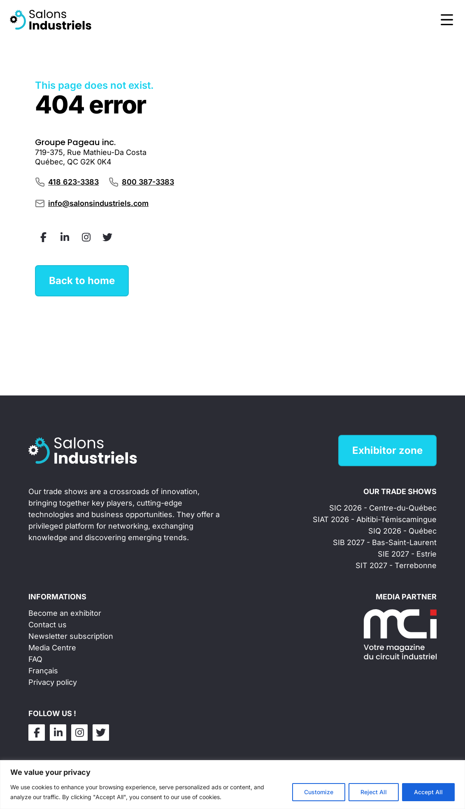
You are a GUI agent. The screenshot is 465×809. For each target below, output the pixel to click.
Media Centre (52, 647)
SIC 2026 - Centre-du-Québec (383, 508)
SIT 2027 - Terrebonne (396, 565)
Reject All (373, 791)
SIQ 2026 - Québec (402, 531)
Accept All (428, 791)
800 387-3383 (148, 182)
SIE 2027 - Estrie (407, 554)
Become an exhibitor (64, 613)
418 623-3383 (73, 182)
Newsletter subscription (70, 636)
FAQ (35, 659)
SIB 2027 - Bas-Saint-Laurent (385, 542)
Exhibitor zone (387, 450)
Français (43, 670)
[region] (232, 784)
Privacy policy (52, 682)
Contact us (47, 624)
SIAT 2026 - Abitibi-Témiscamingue (375, 519)
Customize (318, 791)
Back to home (82, 281)
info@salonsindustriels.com (98, 203)
